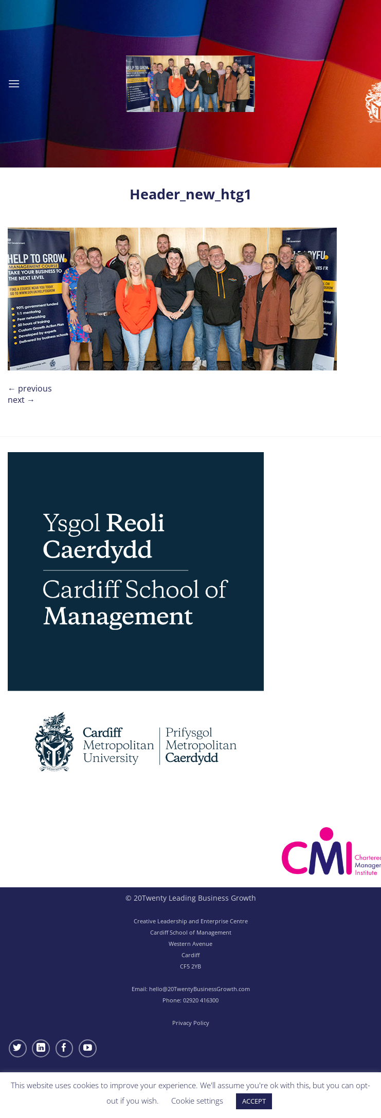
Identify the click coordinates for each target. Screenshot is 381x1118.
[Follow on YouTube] (88, 1048)
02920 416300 (201, 1000)
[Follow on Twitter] (18, 1048)
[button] (14, 83)
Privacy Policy (190, 1023)
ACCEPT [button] (254, 1101)
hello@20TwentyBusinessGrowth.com (199, 989)
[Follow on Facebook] (65, 1048)
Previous (30, 388)
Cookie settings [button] (197, 1100)
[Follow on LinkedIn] (41, 1048)
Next (21, 399)
